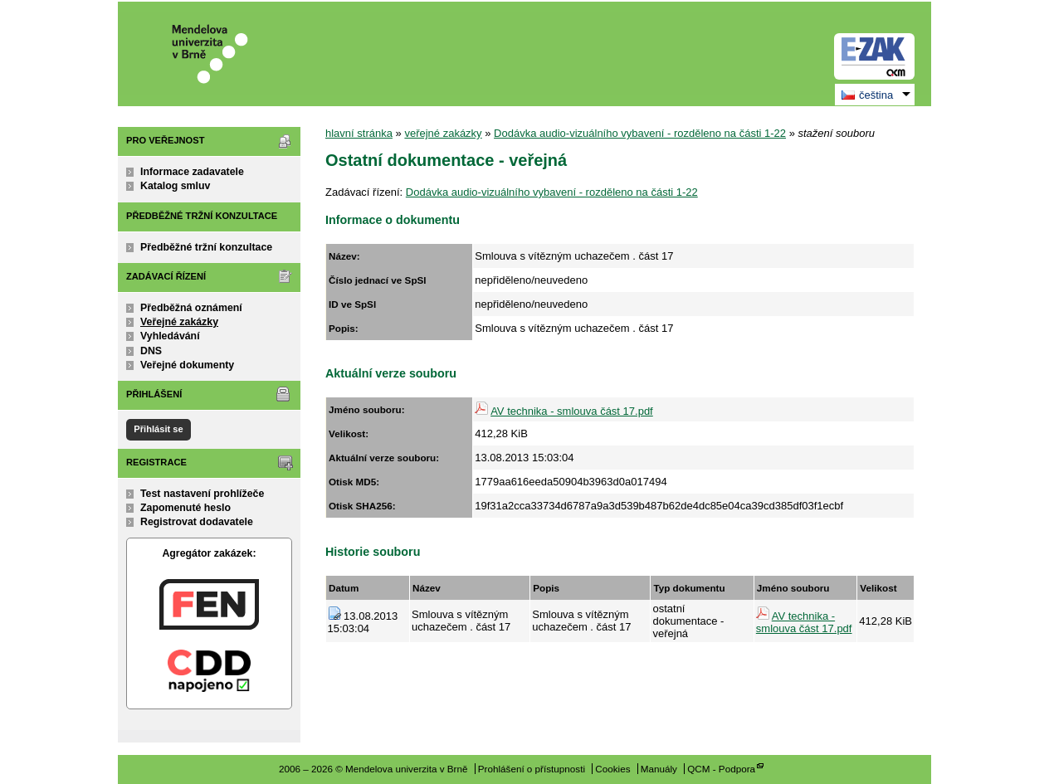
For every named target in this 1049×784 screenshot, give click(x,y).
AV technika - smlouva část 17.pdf (571, 411)
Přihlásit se (158, 429)
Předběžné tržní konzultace (206, 247)
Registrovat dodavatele (196, 522)
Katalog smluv (175, 186)
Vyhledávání (170, 336)
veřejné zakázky (442, 133)
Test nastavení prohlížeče (202, 493)
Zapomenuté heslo (185, 508)
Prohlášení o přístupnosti (531, 768)
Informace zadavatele (192, 172)
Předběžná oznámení (191, 308)
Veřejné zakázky (179, 322)
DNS (151, 351)
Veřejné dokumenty (187, 365)
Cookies (612, 768)
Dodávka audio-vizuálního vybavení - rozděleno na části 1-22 (640, 133)
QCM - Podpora (721, 768)
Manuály (659, 768)
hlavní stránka (359, 133)
